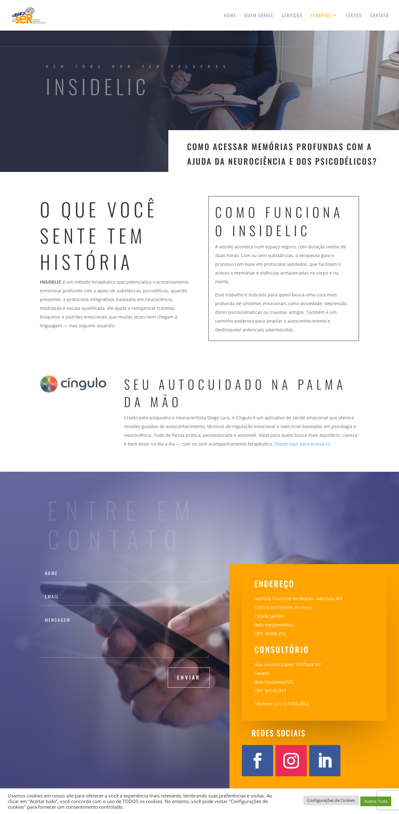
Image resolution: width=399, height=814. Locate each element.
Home (230, 15)
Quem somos (258, 15)
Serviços (292, 15)
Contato (379, 15)
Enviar (188, 677)
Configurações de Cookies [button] (331, 800)
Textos (354, 15)
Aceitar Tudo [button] (375, 801)
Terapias (321, 15)
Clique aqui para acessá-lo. (302, 444)
